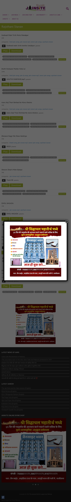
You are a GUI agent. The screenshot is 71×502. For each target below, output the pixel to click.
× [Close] (66, 221)
